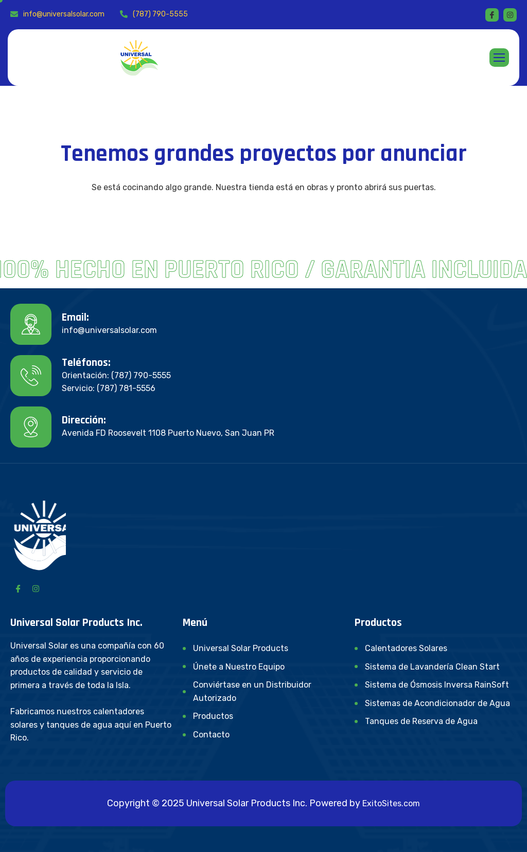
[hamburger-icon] (499, 57)
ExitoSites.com (391, 803)
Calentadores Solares (406, 648)
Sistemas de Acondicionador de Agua (437, 703)
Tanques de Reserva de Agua (421, 721)
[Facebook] (492, 15)
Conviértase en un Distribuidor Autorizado (252, 691)
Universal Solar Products (240, 648)
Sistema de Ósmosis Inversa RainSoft (437, 685)
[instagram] (510, 15)
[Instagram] (35, 588)
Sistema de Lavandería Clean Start (432, 667)
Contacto (211, 734)
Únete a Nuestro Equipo (239, 667)
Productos (213, 716)
